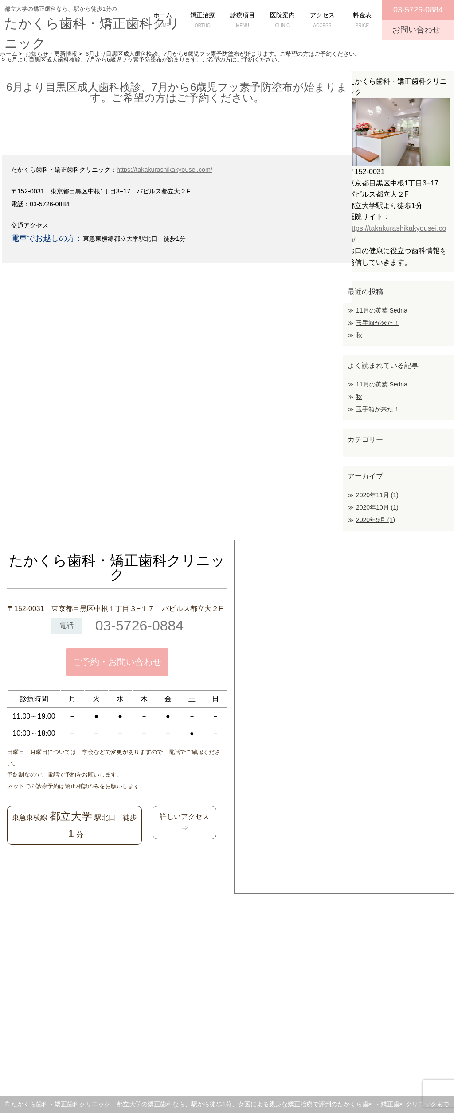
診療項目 (242, 21)
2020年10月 (377, 507)
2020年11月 (377, 495)
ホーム (163, 21)
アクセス (322, 21)
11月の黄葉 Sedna (381, 310)
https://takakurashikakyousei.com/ (164, 169)
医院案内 (282, 21)
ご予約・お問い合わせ (117, 662)
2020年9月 (375, 519)
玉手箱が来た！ (377, 322)
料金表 (362, 21)
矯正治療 (203, 21)
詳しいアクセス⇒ (184, 822)
